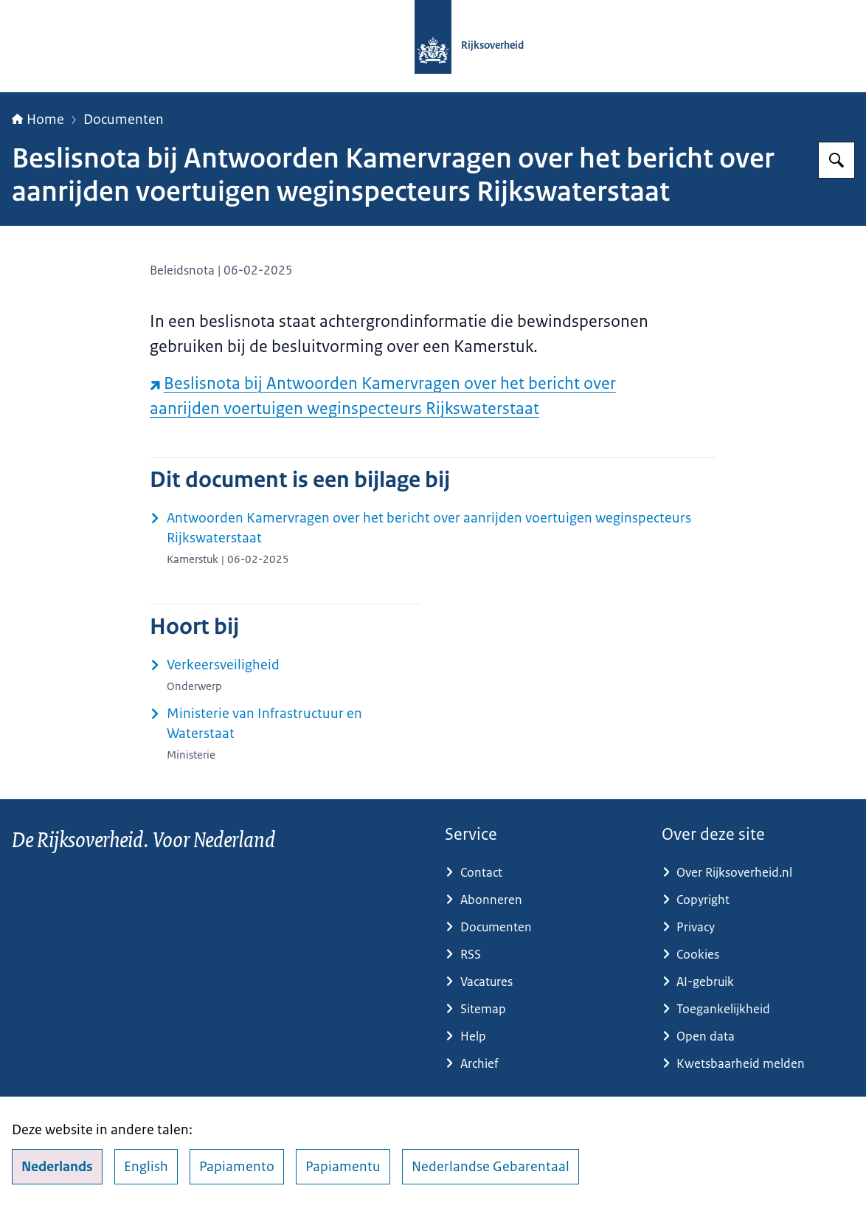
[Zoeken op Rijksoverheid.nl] (836, 160)
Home (38, 119)
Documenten (123, 119)
